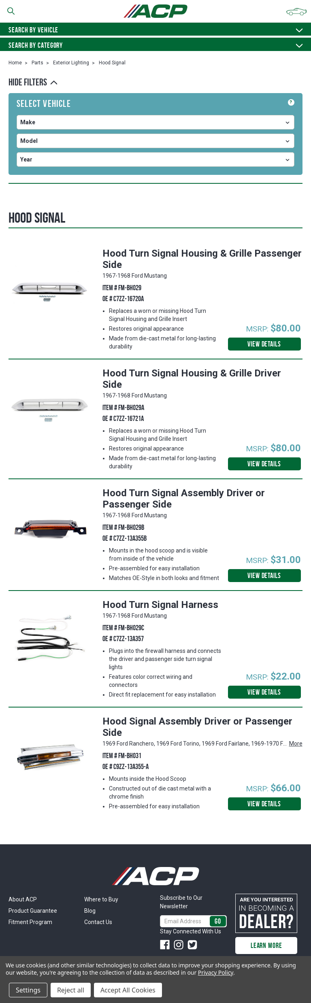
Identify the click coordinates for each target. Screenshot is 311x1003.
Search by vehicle (155, 30)
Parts (37, 63)
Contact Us (98, 922)
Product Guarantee (33, 910)
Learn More (266, 945)
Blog (90, 910)
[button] (155, 82)
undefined (155, 122)
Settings (28, 990)
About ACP (23, 899)
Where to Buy (101, 899)
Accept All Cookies (128, 990)
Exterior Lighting (71, 63)
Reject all (70, 990)
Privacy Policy (215, 972)
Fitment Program (30, 922)
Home (15, 63)
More (295, 743)
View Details (264, 344)
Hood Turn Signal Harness (160, 604)
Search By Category (155, 45)
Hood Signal (112, 63)
